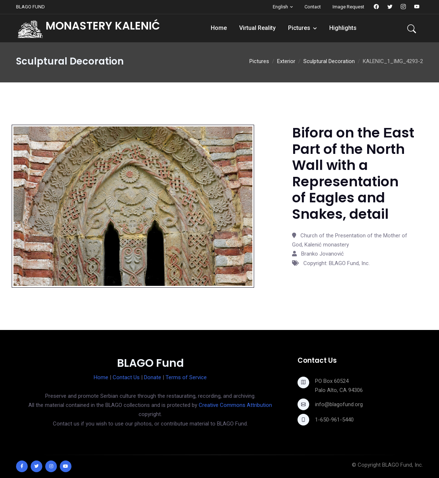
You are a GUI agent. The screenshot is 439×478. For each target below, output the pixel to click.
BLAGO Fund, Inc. (402, 465)
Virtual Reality (257, 27)
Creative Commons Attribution (235, 405)
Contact (312, 6)
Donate (152, 377)
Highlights (343, 27)
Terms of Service (186, 377)
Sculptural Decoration (329, 61)
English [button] (280, 6)
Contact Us (126, 377)
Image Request (348, 6)
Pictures (299, 27)
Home (219, 27)
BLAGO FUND (30, 6)
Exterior (286, 61)
